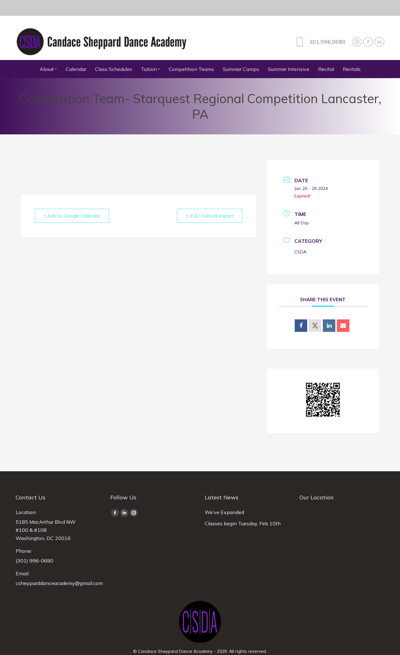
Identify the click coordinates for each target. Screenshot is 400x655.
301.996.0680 (319, 26)
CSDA (300, 236)
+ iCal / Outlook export (209, 200)
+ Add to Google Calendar (72, 200)
